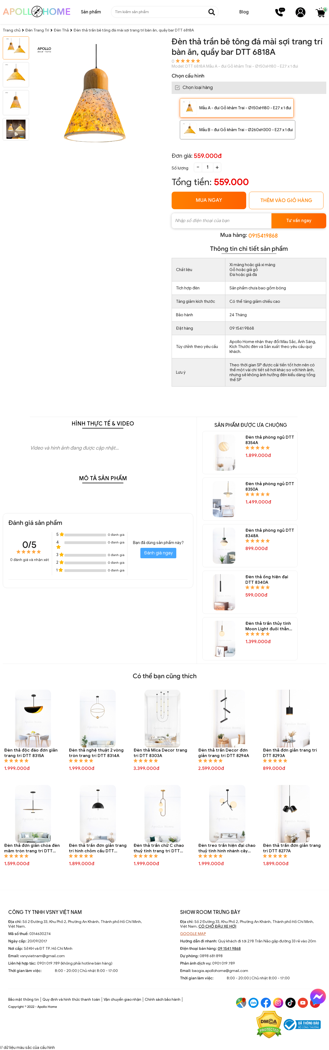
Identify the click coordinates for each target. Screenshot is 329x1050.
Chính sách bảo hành (162, 999)
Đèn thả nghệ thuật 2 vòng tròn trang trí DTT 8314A (96, 753)
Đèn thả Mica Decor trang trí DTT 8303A (160, 753)
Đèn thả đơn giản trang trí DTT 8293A (290, 753)
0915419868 (263, 235)
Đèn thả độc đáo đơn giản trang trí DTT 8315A (31, 753)
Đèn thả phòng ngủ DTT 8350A (269, 486)
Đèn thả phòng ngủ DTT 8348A (269, 533)
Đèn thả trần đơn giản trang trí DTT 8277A (292, 848)
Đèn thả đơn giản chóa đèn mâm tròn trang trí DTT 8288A (32, 848)
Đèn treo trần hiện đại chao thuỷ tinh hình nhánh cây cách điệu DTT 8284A (227, 848)
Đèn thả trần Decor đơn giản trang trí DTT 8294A (223, 753)
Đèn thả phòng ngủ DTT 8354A (269, 440)
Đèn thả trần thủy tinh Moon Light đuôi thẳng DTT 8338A (268, 626)
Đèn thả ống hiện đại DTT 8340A (266, 579)
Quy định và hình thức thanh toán (71, 999)
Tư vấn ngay (298, 220)
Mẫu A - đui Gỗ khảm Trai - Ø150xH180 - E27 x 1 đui (245, 107)
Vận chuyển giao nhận (122, 999)
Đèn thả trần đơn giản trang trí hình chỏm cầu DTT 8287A (98, 848)
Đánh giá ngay (158, 553)
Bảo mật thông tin (23, 999)
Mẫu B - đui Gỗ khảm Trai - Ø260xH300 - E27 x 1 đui (246, 129)
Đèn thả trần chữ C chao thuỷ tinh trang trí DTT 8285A (159, 848)
